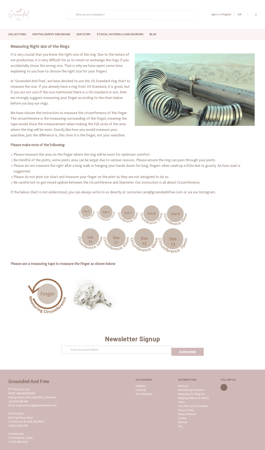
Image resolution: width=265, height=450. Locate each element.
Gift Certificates (144, 387)
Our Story (83, 34)
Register (226, 14)
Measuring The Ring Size (191, 387)
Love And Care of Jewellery (193, 399)
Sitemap (182, 415)
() (254, 14)
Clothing (140, 383)
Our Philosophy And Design (51, 34)
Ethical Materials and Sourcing (120, 34)
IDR (241, 14)
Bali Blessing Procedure (191, 383)
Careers (182, 411)
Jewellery (141, 378)
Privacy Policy (186, 403)
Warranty (183, 378)
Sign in (215, 14)
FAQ (180, 419)
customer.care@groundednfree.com (154, 186)
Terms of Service (187, 407)
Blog (152, 34)
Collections (17, 34)
